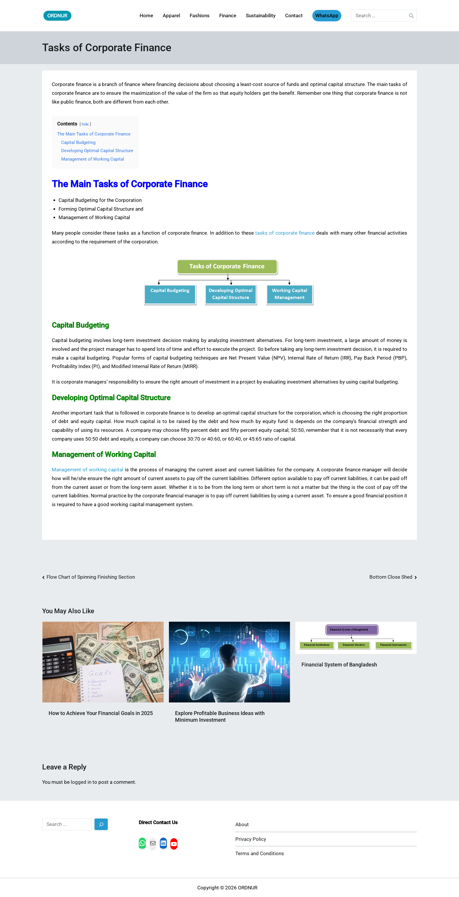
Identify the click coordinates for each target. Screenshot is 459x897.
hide (85, 124)
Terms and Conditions (259, 853)
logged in (81, 782)
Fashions (200, 15)
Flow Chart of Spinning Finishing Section (91, 577)
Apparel (171, 15)
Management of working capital (87, 469)
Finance (227, 15)
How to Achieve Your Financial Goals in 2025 (101, 713)
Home (146, 15)
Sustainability (260, 15)
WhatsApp (326, 15)
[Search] (101, 824)
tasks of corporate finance (285, 233)
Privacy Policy (250, 839)
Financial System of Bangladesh (339, 664)
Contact (294, 15)
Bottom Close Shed (390, 577)
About (242, 824)
